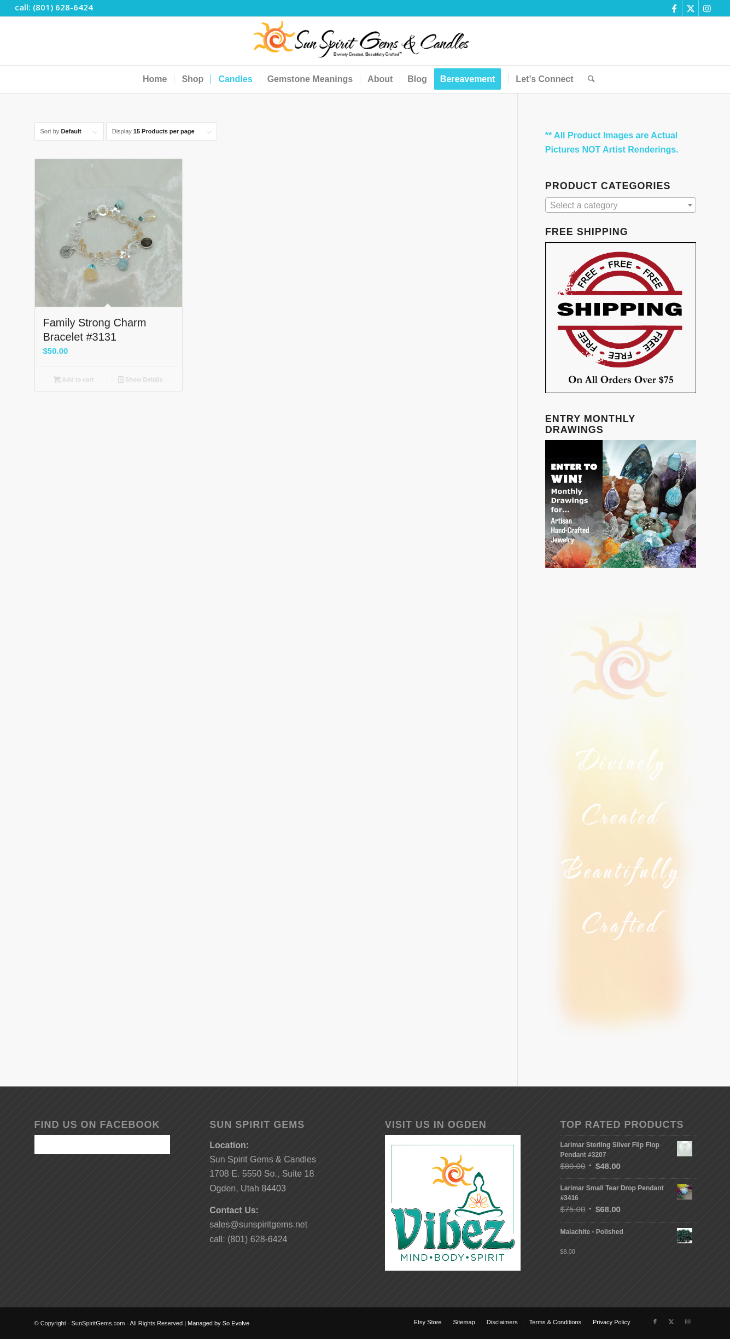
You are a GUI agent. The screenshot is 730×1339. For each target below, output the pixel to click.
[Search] (588, 79)
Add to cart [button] (74, 380)
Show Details (140, 380)
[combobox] (620, 205)
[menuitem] (155, 79)
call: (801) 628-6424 (54, 7)
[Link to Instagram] (707, 8)
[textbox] (621, 205)
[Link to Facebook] (674, 8)
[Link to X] (690, 8)
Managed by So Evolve (218, 1323)
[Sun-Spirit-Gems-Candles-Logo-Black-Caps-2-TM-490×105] (365, 41)
